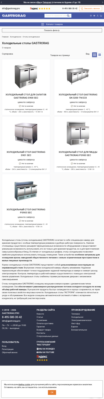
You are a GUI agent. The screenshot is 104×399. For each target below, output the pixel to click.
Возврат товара (44, 363)
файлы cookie (24, 384)
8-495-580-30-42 (69, 8)
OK (52, 392)
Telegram (47, 2)
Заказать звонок (92, 8)
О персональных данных (47, 370)
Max (39, 2)
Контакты (41, 366)
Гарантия (41, 360)
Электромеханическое (81, 354)
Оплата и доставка (45, 357)
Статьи (40, 350)
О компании (42, 354)
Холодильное (77, 350)
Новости (40, 347)
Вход (4, 379)
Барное (74, 360)
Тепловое (75, 347)
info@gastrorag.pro (11, 8)
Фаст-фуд (75, 357)
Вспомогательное (79, 363)
